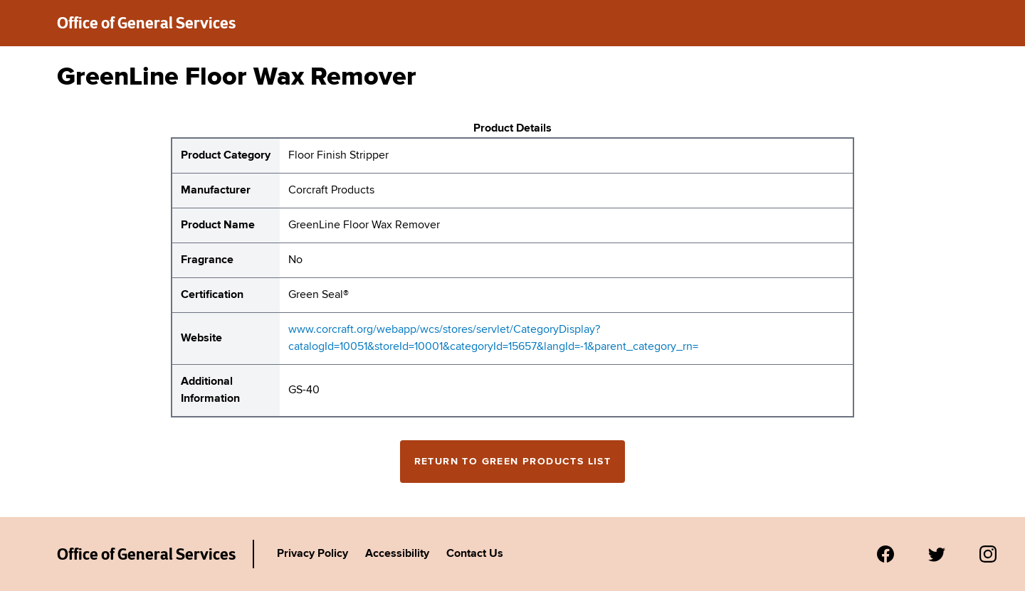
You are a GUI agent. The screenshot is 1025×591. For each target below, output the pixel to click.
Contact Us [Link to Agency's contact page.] (474, 554)
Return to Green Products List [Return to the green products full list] (512, 462)
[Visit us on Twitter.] (936, 554)
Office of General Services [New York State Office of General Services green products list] (146, 23)
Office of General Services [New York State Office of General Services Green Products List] (146, 554)
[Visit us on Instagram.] (988, 554)
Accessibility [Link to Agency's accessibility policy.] (397, 554)
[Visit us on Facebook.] (885, 554)
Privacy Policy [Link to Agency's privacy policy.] (312, 554)
